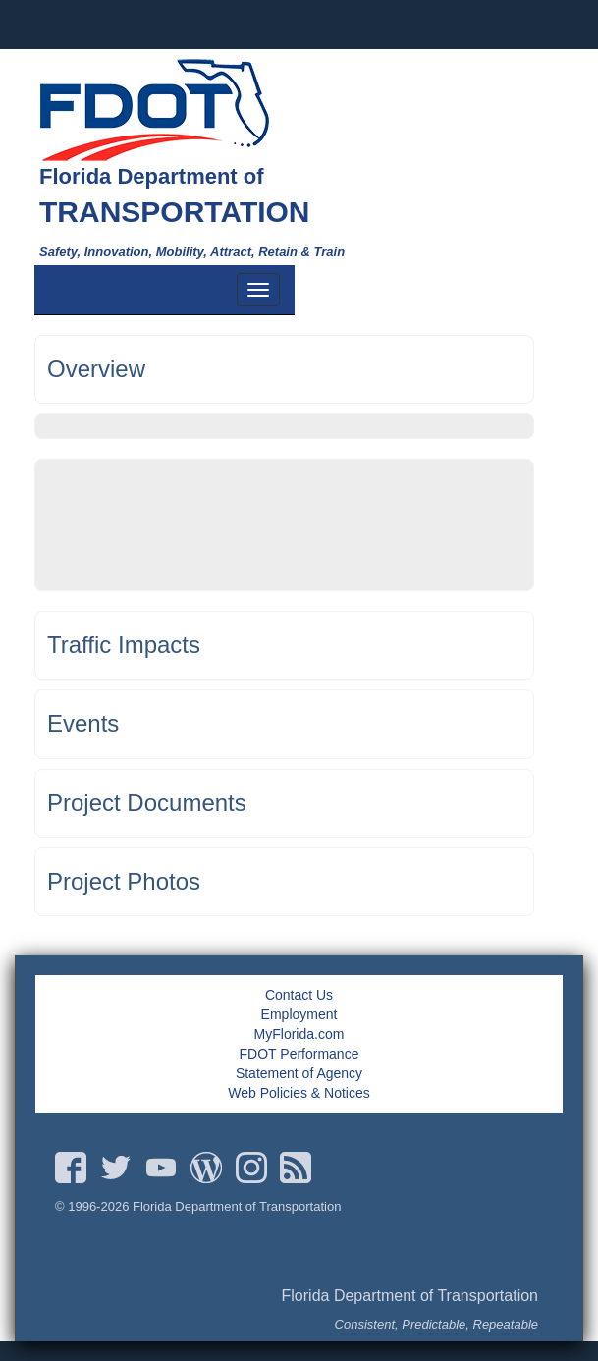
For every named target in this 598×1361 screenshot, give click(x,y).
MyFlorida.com (299, 1034)
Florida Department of (151, 176)
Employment (299, 1014)
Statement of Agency (299, 1073)
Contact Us (299, 995)
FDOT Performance (299, 1054)
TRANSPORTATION (174, 211)
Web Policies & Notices (298, 1093)
